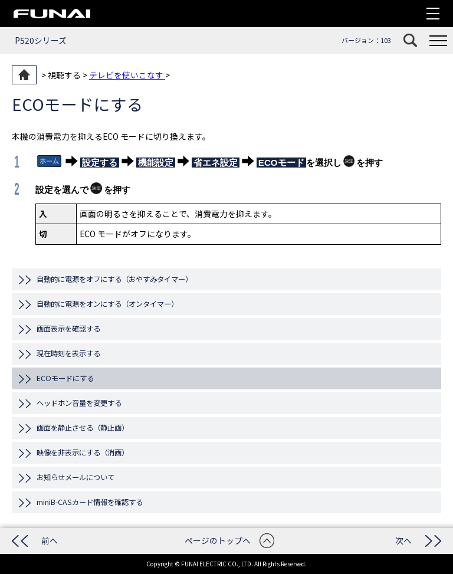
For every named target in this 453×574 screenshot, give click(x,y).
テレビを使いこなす (127, 75)
